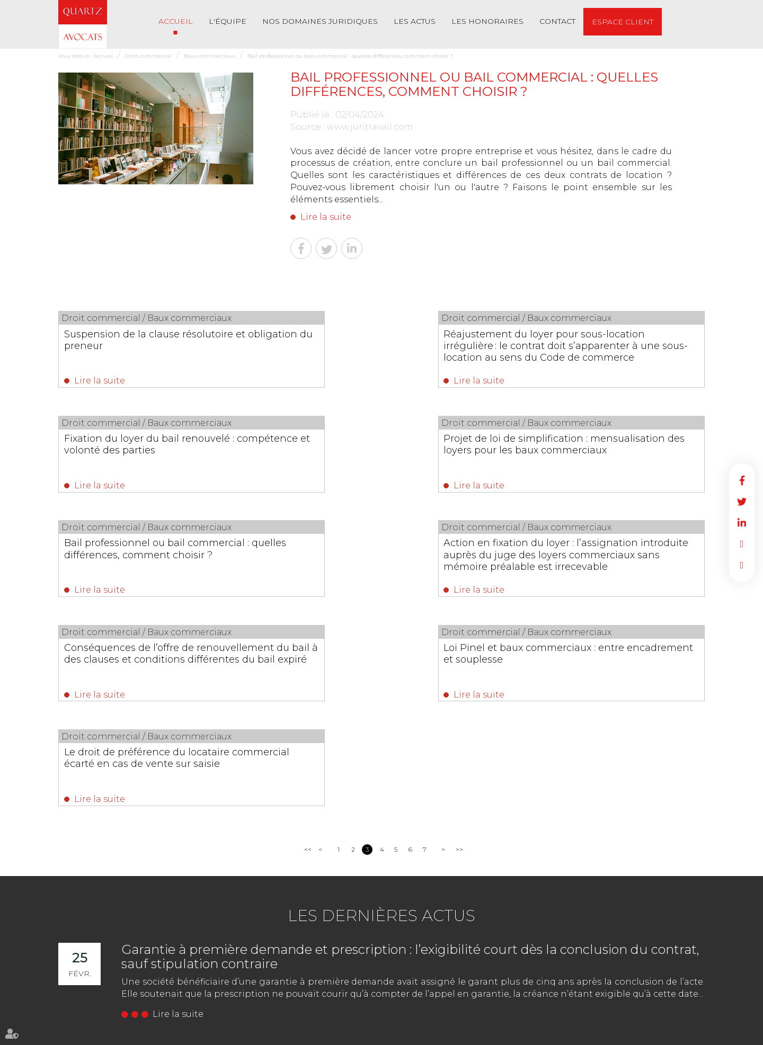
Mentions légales (390, 1034)
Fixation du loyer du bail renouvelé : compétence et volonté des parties (605, 339)
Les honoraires (487, 21)
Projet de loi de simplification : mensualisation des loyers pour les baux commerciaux (147, 453)
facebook (741, 480)
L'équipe (227, 21)
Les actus (415, 21)
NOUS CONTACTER (118, 973)
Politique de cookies (542, 1034)
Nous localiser (116, 994)
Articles (590, 1034)
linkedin (741, 522)
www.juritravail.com (370, 127)
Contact (557, 21)
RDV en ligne (741, 543)
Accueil (175, 21)
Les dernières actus (381, 717)
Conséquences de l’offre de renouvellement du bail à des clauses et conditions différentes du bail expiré (149, 567)
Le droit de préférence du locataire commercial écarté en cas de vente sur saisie (604, 561)
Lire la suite (325, 217)
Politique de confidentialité (463, 1034)
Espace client (622, 21)
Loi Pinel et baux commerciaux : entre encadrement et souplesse (370, 555)
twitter (741, 501)
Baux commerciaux (209, 55)
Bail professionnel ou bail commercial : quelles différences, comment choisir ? (350, 55)
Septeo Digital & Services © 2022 (657, 1034)
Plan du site (340, 1034)
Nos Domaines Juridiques (320, 21)
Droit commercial (148, 55)
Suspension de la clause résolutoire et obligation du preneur (148, 339)
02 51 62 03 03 (105, 952)
